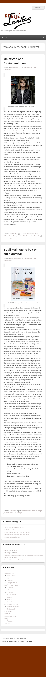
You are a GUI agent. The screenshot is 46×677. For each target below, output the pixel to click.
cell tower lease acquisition (13, 555)
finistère (35, 234)
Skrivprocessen (12, 583)
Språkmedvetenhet (13, 606)
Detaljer (9, 597)
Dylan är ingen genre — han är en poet (17, 532)
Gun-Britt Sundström (26, 236)
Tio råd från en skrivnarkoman (14, 527)
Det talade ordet (9, 530)
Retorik (9, 599)
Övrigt (6, 618)
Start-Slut (13, 234)
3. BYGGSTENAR (10, 594)
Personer (13, 511)
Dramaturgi (10, 587)
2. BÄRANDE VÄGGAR (12, 585)
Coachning (7, 611)
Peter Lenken (28, 67)
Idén (8, 578)
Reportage (10, 592)
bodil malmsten (27, 234)
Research (10, 580)
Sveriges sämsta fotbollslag (34, 555)
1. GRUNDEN (9, 573)
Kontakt (20, 560)
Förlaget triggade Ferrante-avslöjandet (17, 534)
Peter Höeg (37, 236)
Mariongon (7, 550)
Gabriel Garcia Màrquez (11, 236)
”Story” (6, 396)
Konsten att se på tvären (12, 537)
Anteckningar (11, 575)
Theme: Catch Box (26, 641)
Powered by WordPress (9, 641)
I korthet (7, 614)
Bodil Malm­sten (22, 317)
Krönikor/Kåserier (10, 616)
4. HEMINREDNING (11, 604)
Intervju (9, 590)
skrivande (9, 513)
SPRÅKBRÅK (8, 623)
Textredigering (11, 609)
